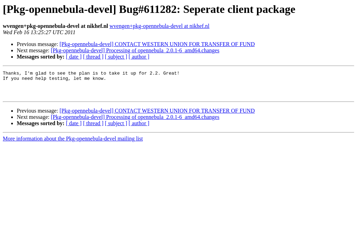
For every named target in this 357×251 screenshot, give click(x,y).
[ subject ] (116, 57)
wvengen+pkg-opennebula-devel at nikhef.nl (159, 26)
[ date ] (74, 57)
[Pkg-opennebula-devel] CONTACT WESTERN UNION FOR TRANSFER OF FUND (157, 44)
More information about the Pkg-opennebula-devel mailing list (73, 144)
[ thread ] (93, 57)
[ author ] (139, 57)
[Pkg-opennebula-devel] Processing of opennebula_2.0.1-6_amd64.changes (135, 50)
